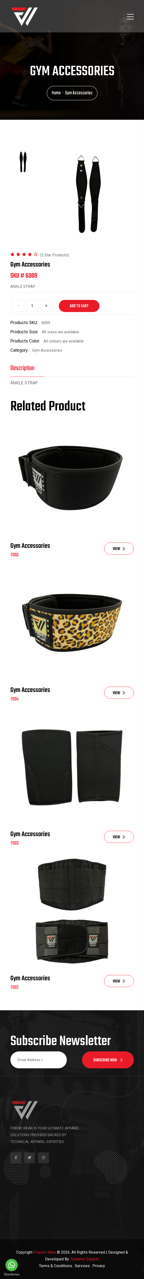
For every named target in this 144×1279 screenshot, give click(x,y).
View (119, 549)
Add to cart (79, 306)
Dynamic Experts (85, 1259)
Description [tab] (22, 368)
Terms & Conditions (55, 1266)
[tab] (23, 161)
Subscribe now (108, 1060)
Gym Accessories (30, 546)
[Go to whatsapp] (12, 1265)
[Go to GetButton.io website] (11, 1274)
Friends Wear (44, 1252)
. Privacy (98, 1266)
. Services (81, 1266)
